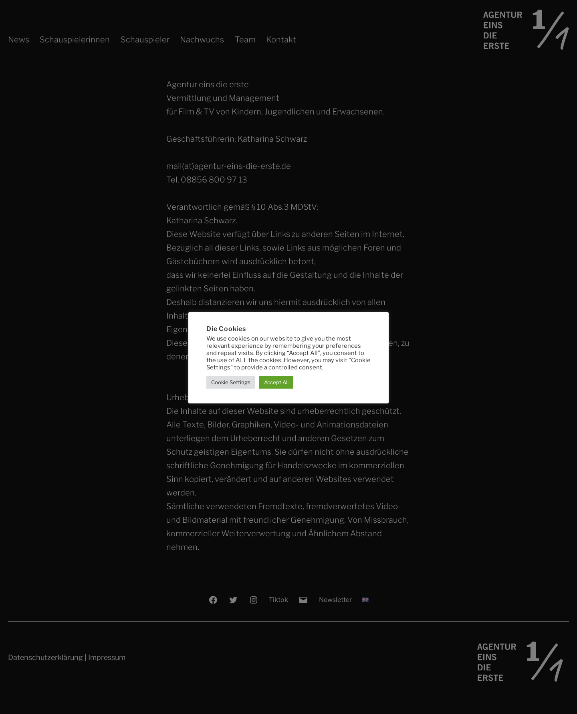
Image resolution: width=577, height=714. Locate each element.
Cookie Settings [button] (230, 382)
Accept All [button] (276, 382)
